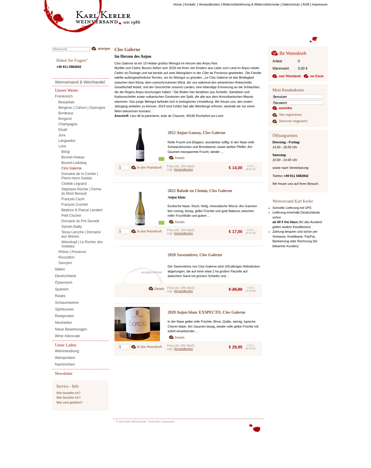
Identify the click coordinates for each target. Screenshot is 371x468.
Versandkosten (183, 169)
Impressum (168, 421)
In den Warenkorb (149, 167)
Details (180, 158)
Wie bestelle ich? (69, 393)
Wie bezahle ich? (69, 397)
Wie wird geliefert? (70, 402)
